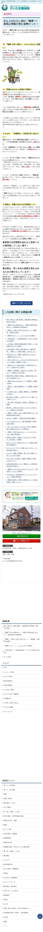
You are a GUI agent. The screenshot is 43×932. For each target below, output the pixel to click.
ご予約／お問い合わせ (11, 703)
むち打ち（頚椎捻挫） (11, 877)
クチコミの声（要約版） (12, 694)
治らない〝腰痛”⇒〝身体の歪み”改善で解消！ (21, 418)
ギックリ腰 (7, 829)
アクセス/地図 (8, 707)
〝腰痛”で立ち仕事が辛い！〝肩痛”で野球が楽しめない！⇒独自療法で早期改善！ (21, 634)
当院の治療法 (8, 685)
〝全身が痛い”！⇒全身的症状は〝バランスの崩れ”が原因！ (21, 651)
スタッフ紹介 (8, 676)
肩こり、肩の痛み (9, 785)
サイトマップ (8, 711)
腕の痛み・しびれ (9, 803)
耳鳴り (6, 899)
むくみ (6, 904)
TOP (5, 667)
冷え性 (6, 917)
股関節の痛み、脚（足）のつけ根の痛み (17, 847)
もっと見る (7, 656)
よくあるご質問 (9, 689)
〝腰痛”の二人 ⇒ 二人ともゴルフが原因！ (21, 335)
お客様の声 (7, 698)
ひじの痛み (7, 807)
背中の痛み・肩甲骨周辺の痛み (14, 816)
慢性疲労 (7, 895)
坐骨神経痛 (7, 838)
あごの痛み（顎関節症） (12, 868)
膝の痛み (7, 855)
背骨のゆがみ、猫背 (10, 820)
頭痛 (5, 794)
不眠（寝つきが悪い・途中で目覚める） (17, 908)
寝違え (6, 873)
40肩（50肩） (8, 798)
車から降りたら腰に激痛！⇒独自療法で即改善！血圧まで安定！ (21, 627)
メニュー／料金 (9, 672)
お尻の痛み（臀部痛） (11, 833)
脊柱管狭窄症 (8, 864)
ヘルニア (7, 860)
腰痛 (5, 825)
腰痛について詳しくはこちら (21, 303)
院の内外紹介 (8, 681)
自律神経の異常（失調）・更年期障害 (16, 912)
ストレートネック (9, 882)
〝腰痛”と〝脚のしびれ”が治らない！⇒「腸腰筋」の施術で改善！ (21, 640)
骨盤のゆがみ (8, 842)
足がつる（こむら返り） (12, 890)
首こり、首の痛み (9, 789)
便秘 (5, 921)
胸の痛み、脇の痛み (10, 886)
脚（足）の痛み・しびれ (12, 851)
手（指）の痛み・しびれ (12, 811)
